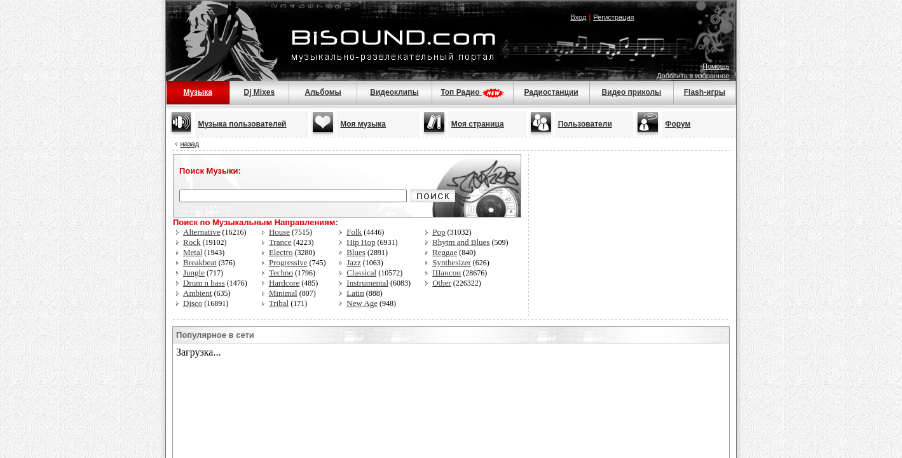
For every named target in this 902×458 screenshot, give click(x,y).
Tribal (279, 303)
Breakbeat (200, 262)
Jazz (353, 262)
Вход (578, 17)
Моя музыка (363, 124)
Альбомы (322, 92)
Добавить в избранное (693, 76)
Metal (192, 252)
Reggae (444, 252)
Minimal (283, 293)
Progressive (288, 262)
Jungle (194, 272)
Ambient (197, 293)
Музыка (197, 92)
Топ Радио (472, 92)
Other (441, 283)
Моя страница (477, 124)
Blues (356, 252)
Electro (281, 252)
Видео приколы (632, 92)
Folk (354, 232)
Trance (280, 242)
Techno (281, 272)
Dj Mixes (259, 92)
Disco (192, 303)
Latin (355, 293)
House (279, 232)
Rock (191, 242)
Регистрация (613, 17)
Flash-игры (704, 92)
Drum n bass (204, 283)
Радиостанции (551, 92)
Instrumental (367, 283)
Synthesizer (451, 262)
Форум (677, 124)
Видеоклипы (394, 92)
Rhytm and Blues (460, 242)
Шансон (446, 272)
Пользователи (585, 124)
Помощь (716, 66)
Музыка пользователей (242, 124)
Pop (438, 232)
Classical (361, 272)
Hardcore (284, 283)
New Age (362, 303)
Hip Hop (360, 242)
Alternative (201, 232)
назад (190, 144)
